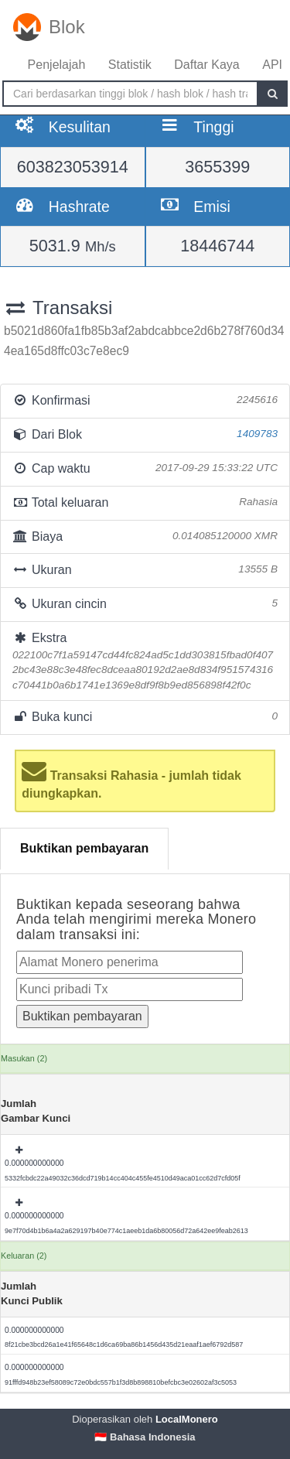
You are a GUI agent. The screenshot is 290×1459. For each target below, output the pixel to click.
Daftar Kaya (206, 64)
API (272, 64)
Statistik (130, 64)
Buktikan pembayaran (84, 848)
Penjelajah (57, 64)
